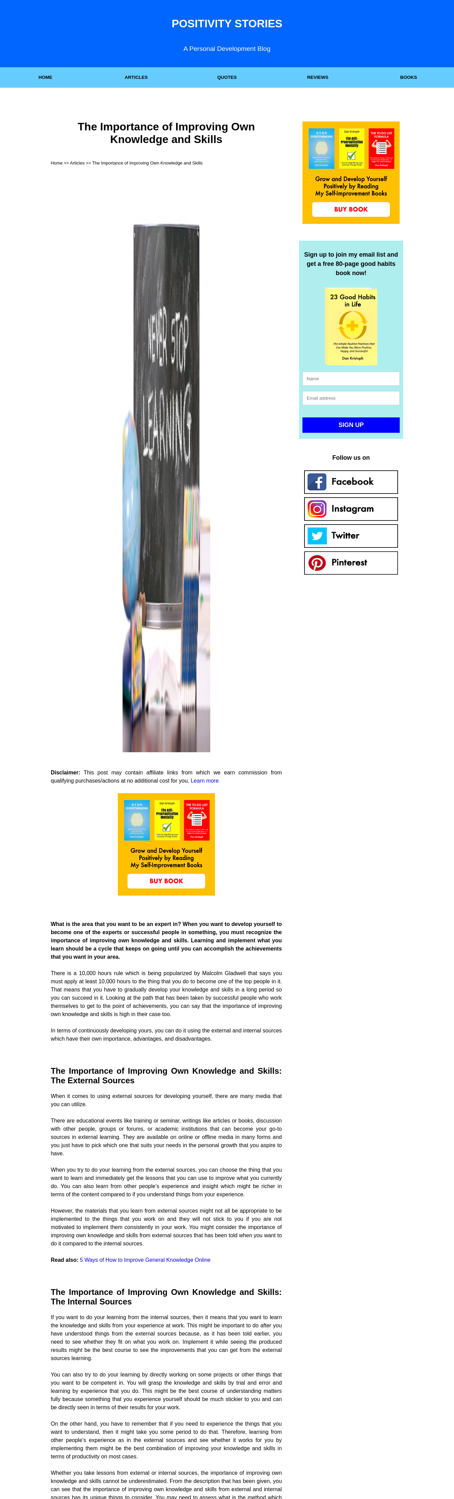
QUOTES (227, 77)
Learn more (205, 781)
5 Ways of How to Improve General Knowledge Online (145, 1260)
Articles (77, 163)
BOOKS (408, 77)
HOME (46, 77)
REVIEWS (317, 77)
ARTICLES (136, 77)
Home (57, 163)
